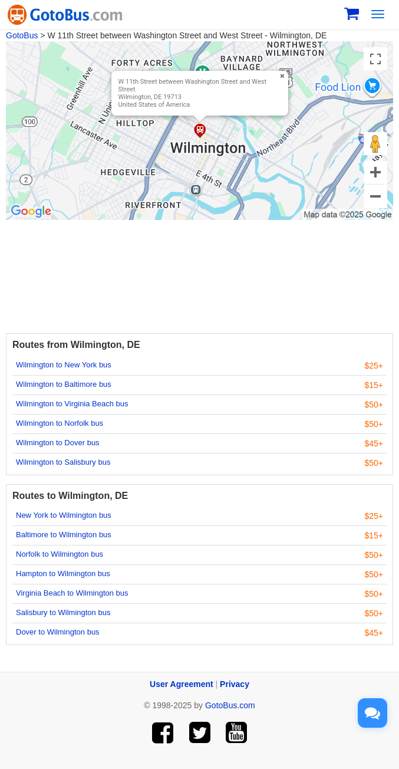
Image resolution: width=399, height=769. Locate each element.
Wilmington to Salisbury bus (63, 462)
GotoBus (22, 35)
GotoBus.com (230, 705)
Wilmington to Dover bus (58, 442)
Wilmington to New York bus (63, 364)
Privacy (234, 684)
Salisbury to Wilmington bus (63, 612)
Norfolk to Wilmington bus (59, 554)
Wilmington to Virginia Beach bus (72, 403)
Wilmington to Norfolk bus (59, 423)
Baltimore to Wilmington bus (63, 534)
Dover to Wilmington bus (58, 631)
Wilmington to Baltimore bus (63, 384)
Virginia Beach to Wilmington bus (72, 593)
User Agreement (181, 684)
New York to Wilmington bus (63, 515)
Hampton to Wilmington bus (63, 573)
